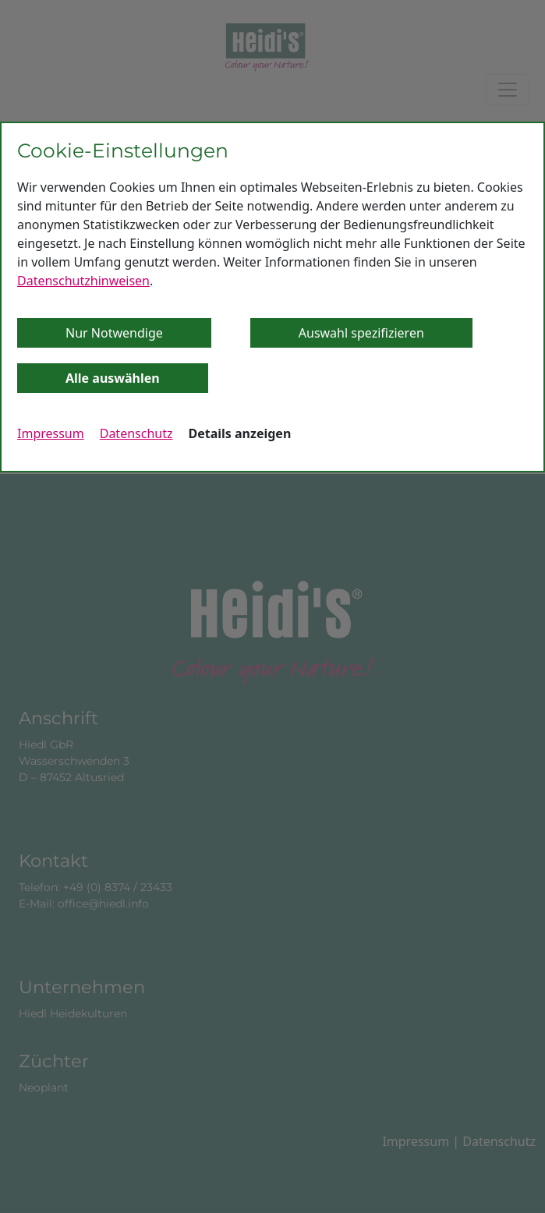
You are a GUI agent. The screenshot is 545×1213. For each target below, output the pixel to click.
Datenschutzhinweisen (83, 280)
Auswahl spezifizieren (361, 332)
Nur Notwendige (114, 332)
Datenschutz (136, 433)
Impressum (50, 433)
